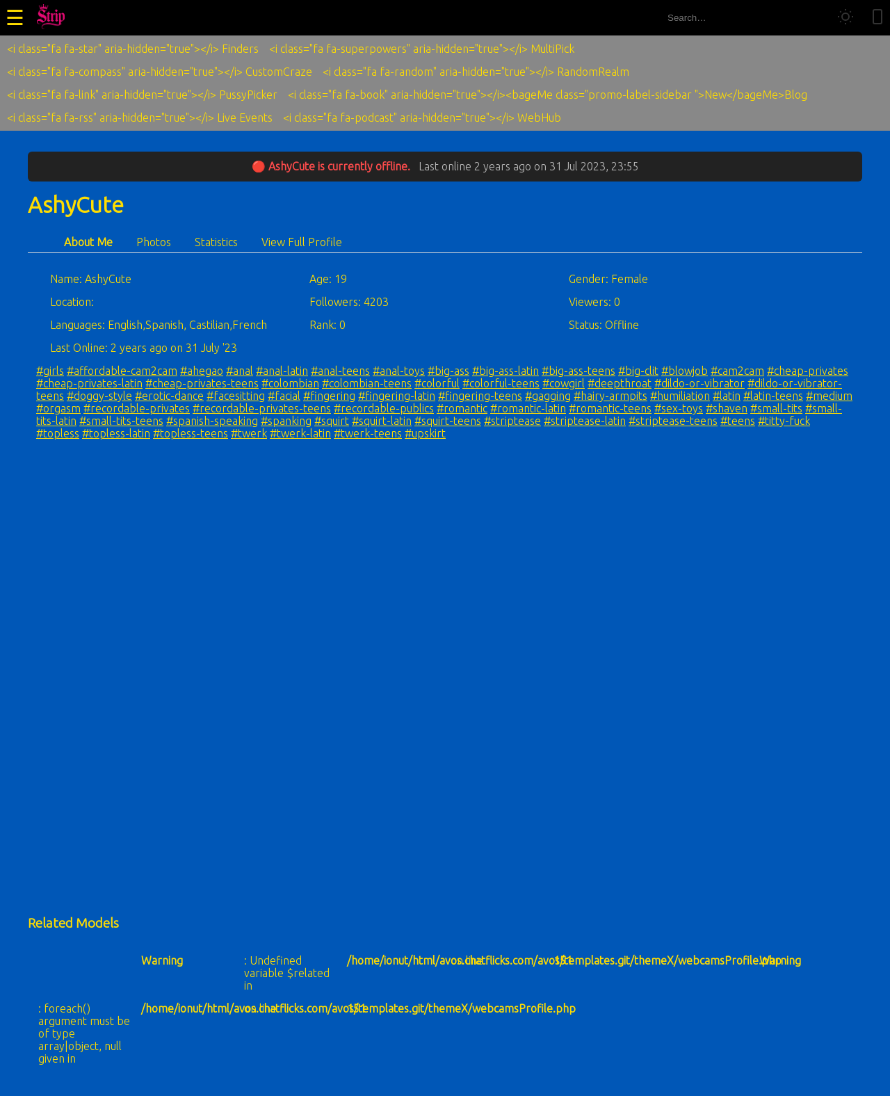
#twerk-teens (368, 433)
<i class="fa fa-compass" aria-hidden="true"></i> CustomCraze (159, 71)
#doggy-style (99, 395)
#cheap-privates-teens (202, 383)
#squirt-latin (382, 420)
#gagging (548, 395)
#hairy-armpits (610, 395)
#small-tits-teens (121, 420)
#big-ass (448, 370)
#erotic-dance (169, 395)
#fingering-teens (480, 395)
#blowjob (684, 370)
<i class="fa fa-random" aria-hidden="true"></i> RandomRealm (476, 71)
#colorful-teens (501, 383)
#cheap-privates (807, 370)
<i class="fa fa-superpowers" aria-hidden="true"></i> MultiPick (421, 48)
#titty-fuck (784, 420)
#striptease (512, 420)
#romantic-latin (528, 408)
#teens (737, 420)
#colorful (437, 383)
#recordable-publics (384, 408)
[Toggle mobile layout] (877, 17)
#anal (239, 370)
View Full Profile (301, 242)
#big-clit (638, 370)
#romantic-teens (610, 408)
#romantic (462, 408)
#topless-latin (116, 433)
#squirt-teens (447, 420)
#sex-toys (678, 408)
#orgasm (58, 408)
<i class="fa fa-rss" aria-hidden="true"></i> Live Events (140, 117)
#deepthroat (620, 383)
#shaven (726, 408)
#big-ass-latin (505, 370)
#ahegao (201, 370)
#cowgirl (563, 383)
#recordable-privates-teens (262, 408)
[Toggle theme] (845, 17)
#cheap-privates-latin (89, 383)
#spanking (286, 420)
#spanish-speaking (212, 420)
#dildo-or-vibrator (699, 383)
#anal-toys (399, 370)
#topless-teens (190, 433)
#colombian (290, 383)
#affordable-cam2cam (122, 370)
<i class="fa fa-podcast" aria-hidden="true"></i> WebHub (422, 117)
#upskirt (425, 433)
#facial (284, 395)
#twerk (249, 433)
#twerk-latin (300, 433)
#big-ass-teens (578, 370)
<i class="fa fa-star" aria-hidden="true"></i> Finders (133, 48)
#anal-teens (340, 370)
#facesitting (236, 395)
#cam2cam (737, 370)
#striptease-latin (585, 420)
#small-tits (776, 408)
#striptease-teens (673, 420)
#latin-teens (773, 395)
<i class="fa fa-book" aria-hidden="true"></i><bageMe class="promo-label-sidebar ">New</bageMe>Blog (547, 94)
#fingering (329, 395)
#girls (50, 370)
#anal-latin (282, 370)
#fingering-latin (396, 395)
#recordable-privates (136, 408)
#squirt (331, 420)
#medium (829, 395)
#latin (727, 395)
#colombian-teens (367, 383)
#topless (57, 433)
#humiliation (680, 395)
